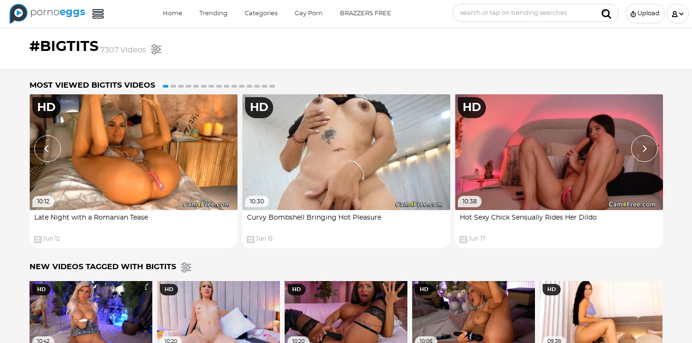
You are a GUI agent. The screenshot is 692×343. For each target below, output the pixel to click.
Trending (213, 13)
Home (172, 13)
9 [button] (226, 86)
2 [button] (173, 86)
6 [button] (204, 86)
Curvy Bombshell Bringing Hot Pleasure (314, 217)
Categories (261, 13)
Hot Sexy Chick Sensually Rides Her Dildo (528, 217)
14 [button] (264, 86)
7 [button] (211, 86)
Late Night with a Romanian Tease (91, 217)
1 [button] (165, 86)
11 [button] (242, 86)
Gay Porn (309, 13)
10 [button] (234, 86)
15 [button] (272, 86)
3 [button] (181, 86)
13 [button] (257, 86)
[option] (133, 171)
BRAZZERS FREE (365, 13)
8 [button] (219, 86)
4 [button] (188, 86)
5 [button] (196, 86)
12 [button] (249, 86)
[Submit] (606, 12)
